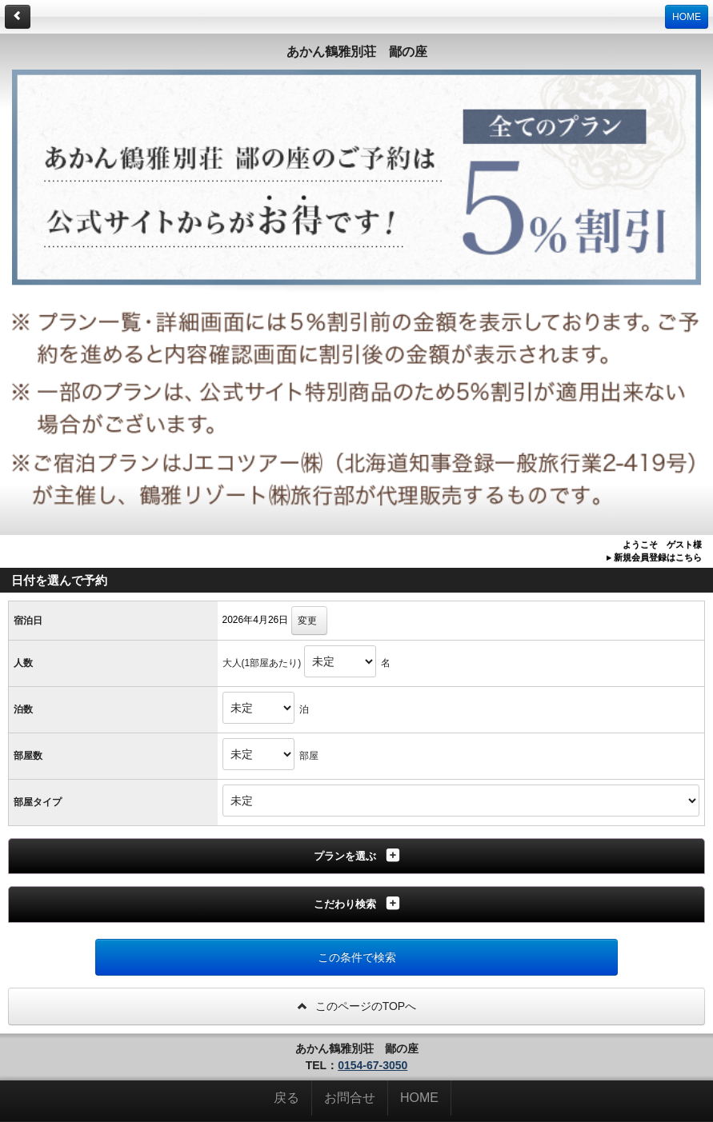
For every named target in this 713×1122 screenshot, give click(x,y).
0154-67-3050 (372, 1065)
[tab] (356, 856)
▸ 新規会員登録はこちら (654, 557)
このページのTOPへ (356, 1006)
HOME (686, 16)
